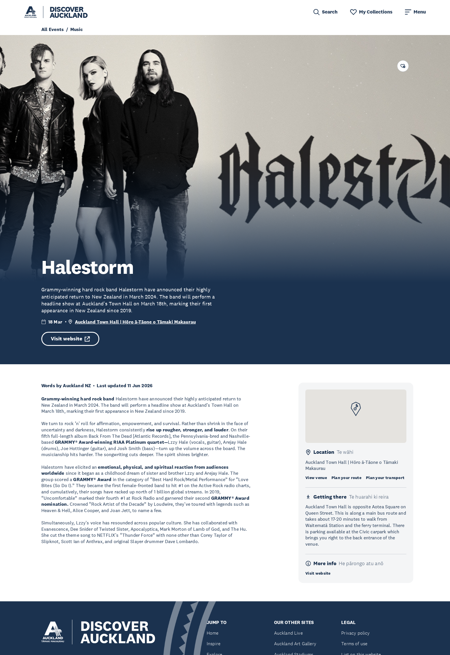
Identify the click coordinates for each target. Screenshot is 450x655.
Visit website (70, 339)
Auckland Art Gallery (295, 644)
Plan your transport (385, 477)
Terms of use (354, 644)
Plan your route (346, 477)
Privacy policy (355, 633)
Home (213, 633)
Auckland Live (288, 633)
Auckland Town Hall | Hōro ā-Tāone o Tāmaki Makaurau (135, 322)
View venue (316, 477)
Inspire (213, 644)
